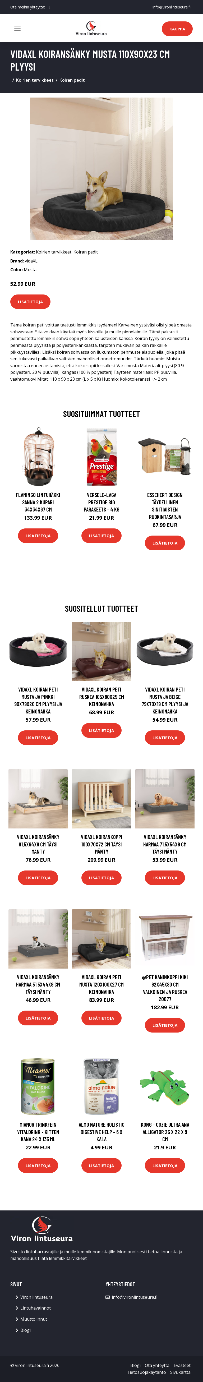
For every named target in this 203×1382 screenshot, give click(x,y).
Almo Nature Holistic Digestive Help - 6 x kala (101, 1131)
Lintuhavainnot (35, 1308)
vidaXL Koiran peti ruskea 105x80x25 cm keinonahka (101, 696)
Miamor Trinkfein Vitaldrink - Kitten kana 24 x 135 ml (38, 1131)
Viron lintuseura (36, 1297)
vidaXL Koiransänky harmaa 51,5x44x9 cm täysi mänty (38, 984)
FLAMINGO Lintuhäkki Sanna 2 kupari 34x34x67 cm (38, 502)
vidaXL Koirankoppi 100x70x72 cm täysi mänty (101, 844)
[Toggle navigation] (17, 28)
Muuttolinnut (33, 1319)
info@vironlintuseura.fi (172, 7)
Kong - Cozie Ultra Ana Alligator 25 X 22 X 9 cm (165, 1131)
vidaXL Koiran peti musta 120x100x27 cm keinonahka (101, 984)
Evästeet (182, 1365)
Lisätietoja (30, 301)
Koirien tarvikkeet (35, 80)
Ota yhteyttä (157, 1365)
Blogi (25, 1330)
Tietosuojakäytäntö (146, 1372)
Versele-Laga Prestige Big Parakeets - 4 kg (101, 502)
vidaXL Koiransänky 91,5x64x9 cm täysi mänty (38, 844)
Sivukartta (180, 1372)
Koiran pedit (72, 80)
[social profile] (50, 7)
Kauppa (177, 28)
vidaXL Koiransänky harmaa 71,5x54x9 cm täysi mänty (165, 844)
